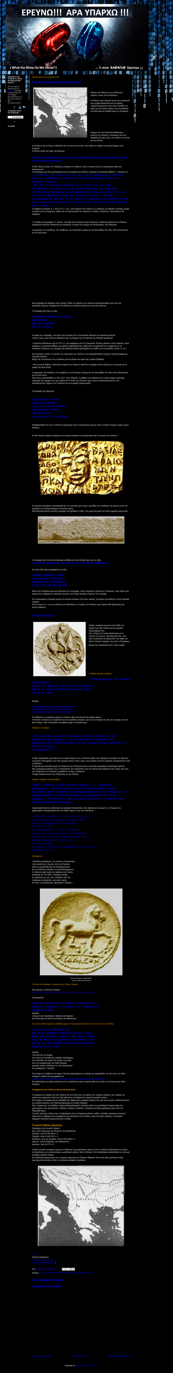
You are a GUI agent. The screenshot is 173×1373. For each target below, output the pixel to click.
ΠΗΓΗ (34, 1254)
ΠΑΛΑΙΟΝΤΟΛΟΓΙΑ (84, 1273)
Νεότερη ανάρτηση (41, 1356)
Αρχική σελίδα (79, 1356)
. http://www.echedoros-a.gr (43, 1260)
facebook (11, 91)
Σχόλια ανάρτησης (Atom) (86, 1365)
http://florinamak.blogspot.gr (43, 1262)
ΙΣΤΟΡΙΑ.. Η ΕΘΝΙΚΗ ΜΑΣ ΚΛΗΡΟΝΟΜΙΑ (57, 1273)
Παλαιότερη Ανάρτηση (119, 1356)
